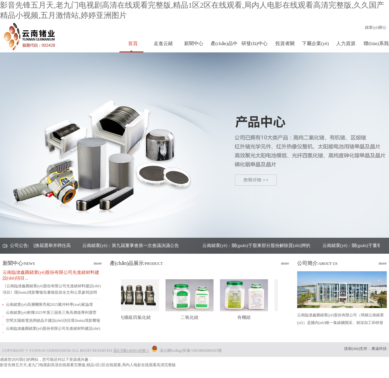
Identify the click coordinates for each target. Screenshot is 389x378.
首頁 (133, 43)
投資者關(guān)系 (285, 46)
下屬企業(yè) (315, 43)
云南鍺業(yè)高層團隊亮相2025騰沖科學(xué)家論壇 (49, 304)
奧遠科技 (379, 348)
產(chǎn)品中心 (224, 46)
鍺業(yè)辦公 (375, 27)
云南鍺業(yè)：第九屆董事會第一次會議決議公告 (166, 245)
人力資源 (345, 43)
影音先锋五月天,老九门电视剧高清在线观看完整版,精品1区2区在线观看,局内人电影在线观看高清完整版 (88, 365)
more (98, 263)
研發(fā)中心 (254, 43)
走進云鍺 (163, 43)
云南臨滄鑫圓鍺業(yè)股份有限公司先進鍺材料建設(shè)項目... (51, 275)
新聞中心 (193, 43)
